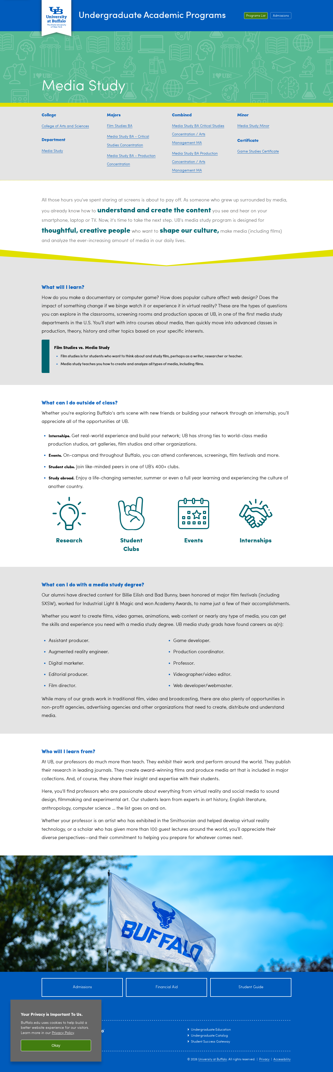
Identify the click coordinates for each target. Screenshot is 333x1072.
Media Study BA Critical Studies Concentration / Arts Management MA (198, 134)
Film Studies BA (119, 126)
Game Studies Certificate (258, 151)
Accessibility (282, 1059)
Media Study (52, 151)
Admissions (281, 15)
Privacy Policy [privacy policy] (63, 1033)
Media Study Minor (253, 126)
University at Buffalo (212, 1059)
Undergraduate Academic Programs (158, 14)
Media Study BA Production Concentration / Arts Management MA (195, 162)
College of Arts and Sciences (65, 126)
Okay (56, 1045)
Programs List (256, 15)
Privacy (264, 1059)
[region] (55, 1031)
